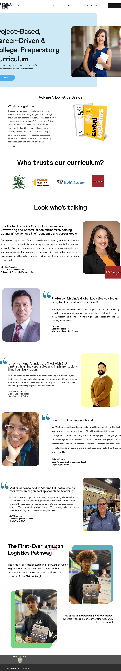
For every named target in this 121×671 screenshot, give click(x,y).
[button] (21, 6)
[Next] (109, 119)
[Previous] (12, 119)
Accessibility (26, 668)
